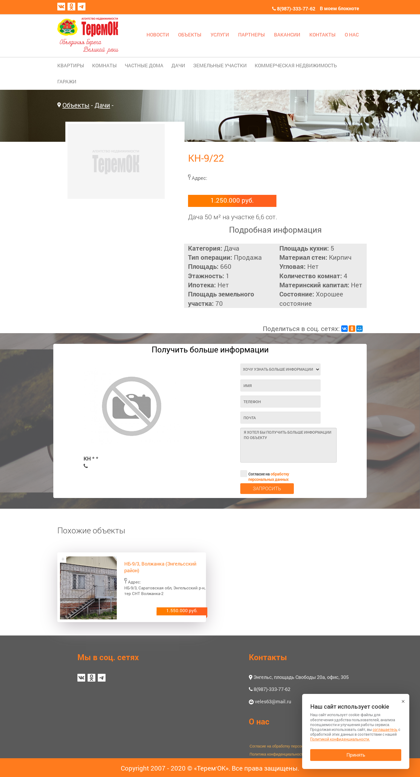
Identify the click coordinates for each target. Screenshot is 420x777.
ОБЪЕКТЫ (189, 34)
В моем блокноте (339, 8)
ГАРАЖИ (66, 81)
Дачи (102, 105)
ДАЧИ (178, 65)
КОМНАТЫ (104, 65)
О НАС (352, 34)
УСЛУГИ (220, 34)
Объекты (75, 105)
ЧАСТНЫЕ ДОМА (144, 65)
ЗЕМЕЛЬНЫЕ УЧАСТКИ (220, 65)
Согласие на (264, 473)
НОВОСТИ (158, 34)
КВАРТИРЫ (70, 65)
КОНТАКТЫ (322, 34)
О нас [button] (259, 721)
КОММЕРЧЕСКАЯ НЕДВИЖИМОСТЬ (296, 65)
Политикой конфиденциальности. (340, 739)
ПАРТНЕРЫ (251, 34)
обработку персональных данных (268, 476)
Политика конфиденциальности (277, 754)
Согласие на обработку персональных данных (290, 746)
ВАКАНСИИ (287, 34)
